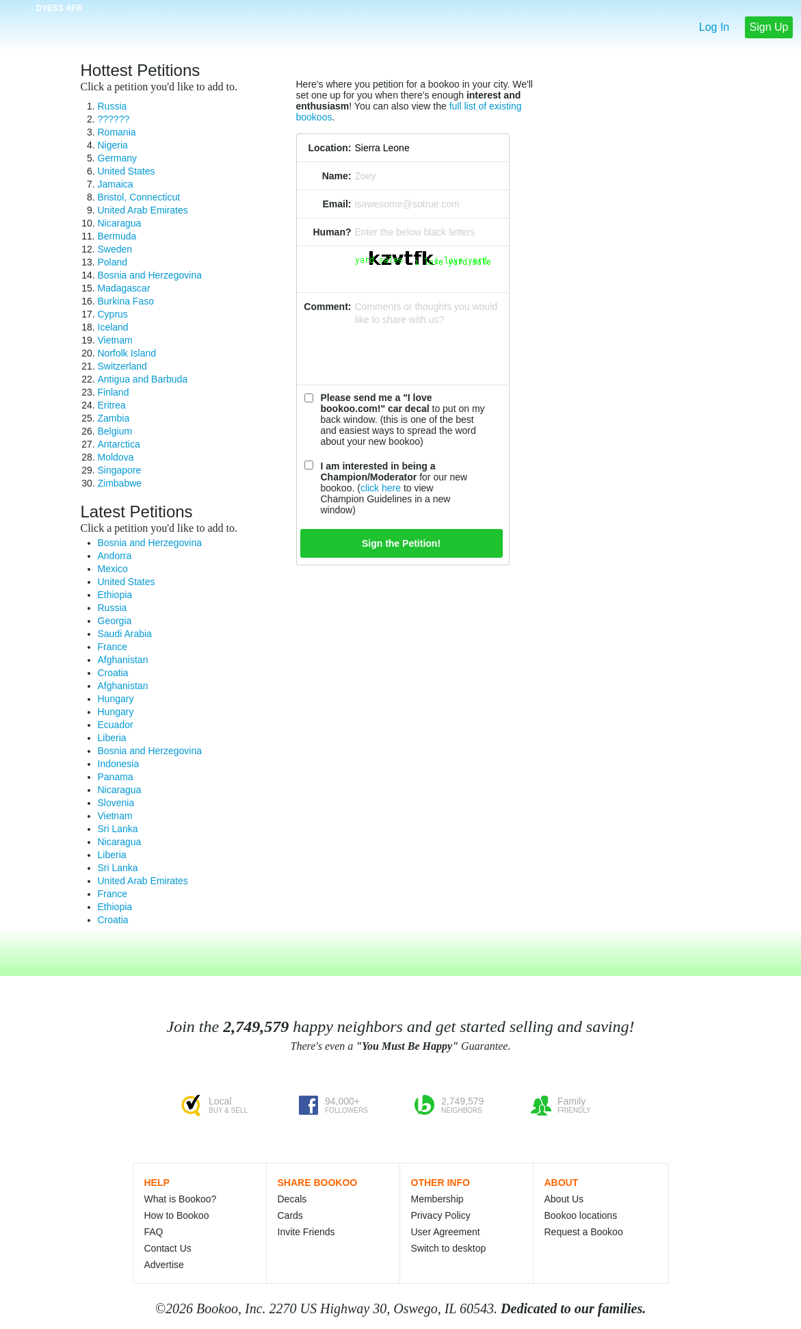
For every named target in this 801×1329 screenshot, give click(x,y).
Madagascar (124, 288)
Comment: (327, 306)
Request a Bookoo (583, 1231)
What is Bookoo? (180, 1198)
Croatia (113, 672)
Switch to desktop (448, 1248)
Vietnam (115, 340)
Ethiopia (115, 594)
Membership (437, 1198)
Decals (292, 1198)
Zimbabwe (120, 483)
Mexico (113, 568)
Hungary (116, 698)
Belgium (115, 431)
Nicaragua (120, 223)
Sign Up (769, 27)
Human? (332, 232)
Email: (336, 203)
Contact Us (168, 1248)
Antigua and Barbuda (143, 379)
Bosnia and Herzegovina (150, 275)
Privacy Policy (441, 1215)
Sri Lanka (118, 828)
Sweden (115, 249)
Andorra (115, 555)
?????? (114, 119)
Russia (112, 106)
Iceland (113, 327)
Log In (714, 27)
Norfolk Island (127, 353)
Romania (117, 132)
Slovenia (116, 802)
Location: (330, 147)
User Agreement (445, 1231)
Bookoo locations (581, 1215)
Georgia (115, 620)
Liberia (112, 737)
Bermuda (117, 236)
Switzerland (122, 366)
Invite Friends (306, 1231)
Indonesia (119, 763)
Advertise (164, 1264)
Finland (113, 392)
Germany (117, 158)
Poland (113, 262)
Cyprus (113, 314)
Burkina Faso (126, 301)
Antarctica (119, 444)
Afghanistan (123, 659)
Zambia (114, 418)
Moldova (116, 457)
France (113, 646)
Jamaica (115, 184)
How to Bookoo (176, 1215)
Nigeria (113, 145)
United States (126, 171)
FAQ (153, 1231)
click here (380, 487)
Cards (290, 1215)
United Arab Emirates (143, 210)
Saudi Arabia (125, 633)
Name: (337, 175)
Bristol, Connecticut (139, 197)
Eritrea (112, 405)
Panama (115, 776)
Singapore (120, 470)
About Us (564, 1198)
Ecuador (115, 724)
